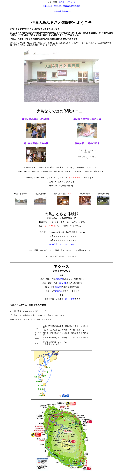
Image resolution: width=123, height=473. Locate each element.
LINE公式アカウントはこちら (61, 244)
